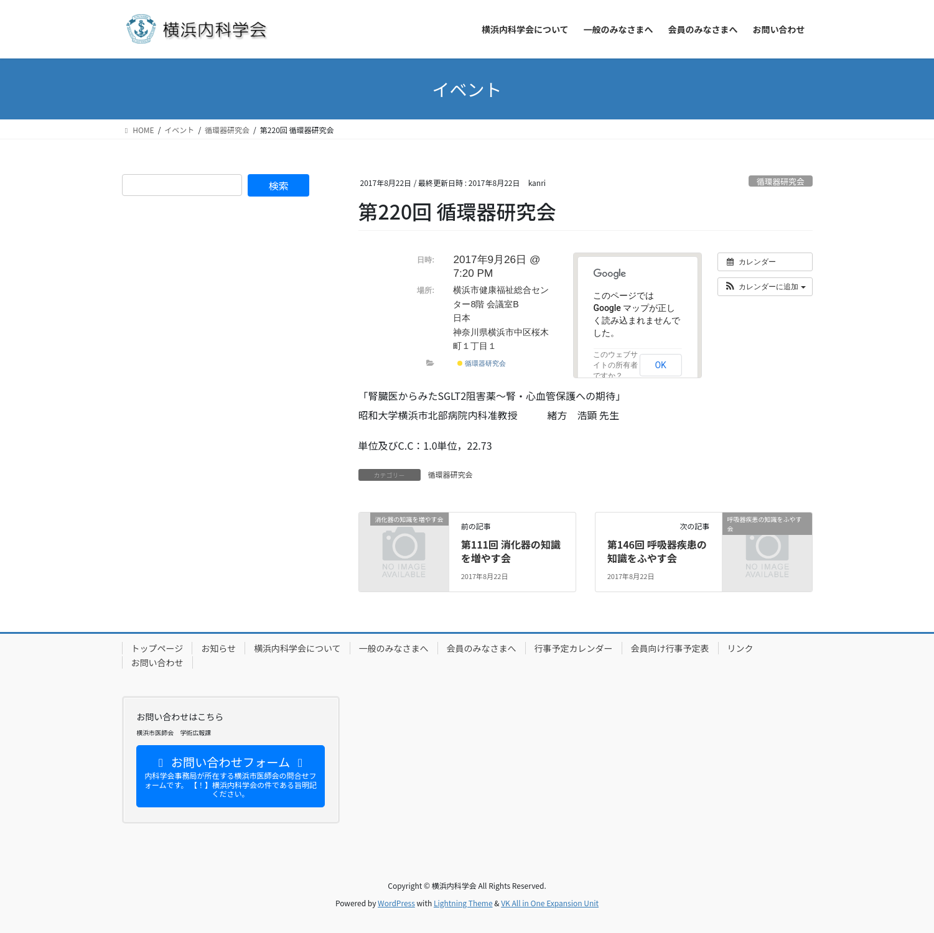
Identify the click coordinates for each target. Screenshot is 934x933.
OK (660, 365)
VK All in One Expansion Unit (550, 903)
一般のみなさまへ (394, 648)
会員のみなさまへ (481, 648)
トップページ (157, 648)
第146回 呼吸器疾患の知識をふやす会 (657, 551)
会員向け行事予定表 (670, 648)
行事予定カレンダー (574, 648)
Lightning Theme (463, 903)
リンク (740, 648)
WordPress (396, 903)
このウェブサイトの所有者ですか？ (615, 365)
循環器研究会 (781, 181)
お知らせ (218, 648)
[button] (765, 286)
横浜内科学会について (297, 648)
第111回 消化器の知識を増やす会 (511, 551)
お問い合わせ (157, 662)
